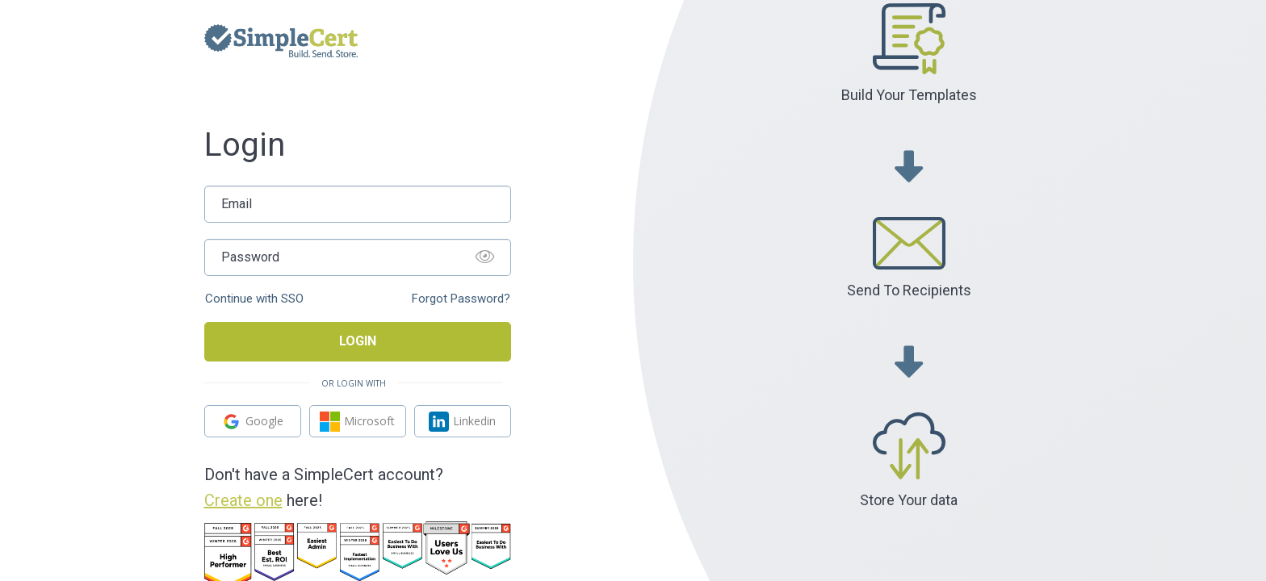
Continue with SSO (254, 299)
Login (357, 341)
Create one (243, 500)
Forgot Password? (461, 299)
